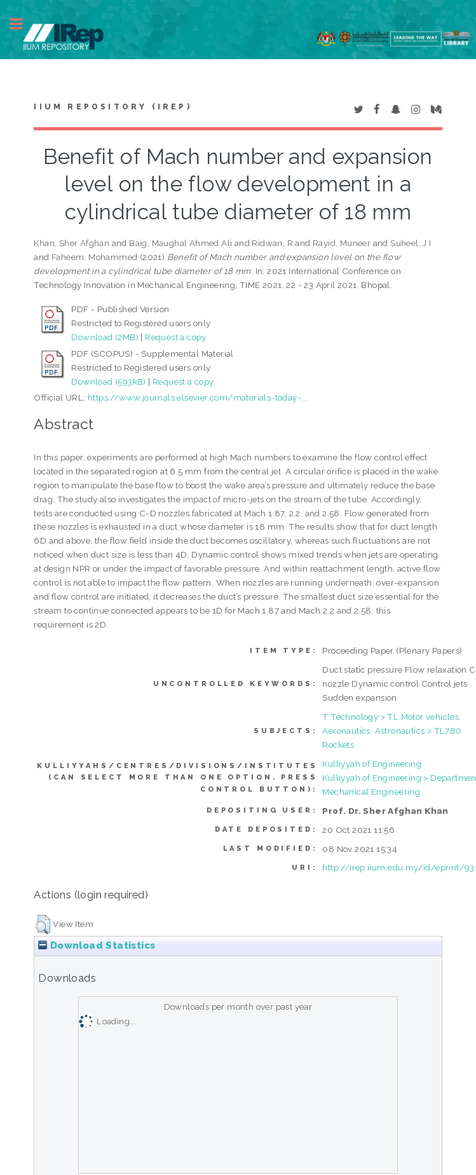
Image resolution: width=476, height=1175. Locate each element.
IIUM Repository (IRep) (112, 106)
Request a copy (176, 337)
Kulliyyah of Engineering (371, 764)
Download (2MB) (105, 337)
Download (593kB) (108, 381)
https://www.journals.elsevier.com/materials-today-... (198, 397)
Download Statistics (96, 945)
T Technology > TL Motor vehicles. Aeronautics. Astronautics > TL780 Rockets (391, 730)
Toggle (23, 24)
